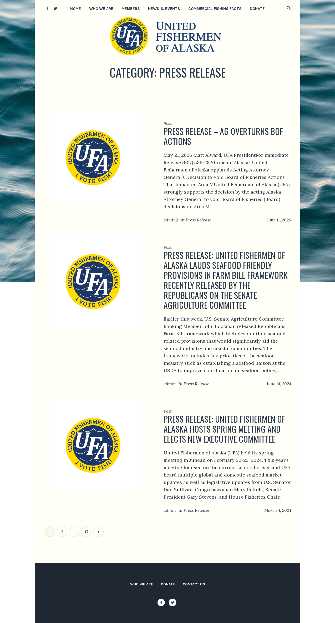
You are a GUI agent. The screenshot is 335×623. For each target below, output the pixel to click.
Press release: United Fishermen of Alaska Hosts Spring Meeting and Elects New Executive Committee (224, 429)
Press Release (198, 219)
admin (170, 383)
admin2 (171, 219)
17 (86, 531)
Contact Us (194, 584)
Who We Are (141, 584)
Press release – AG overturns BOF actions (223, 136)
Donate (168, 584)
